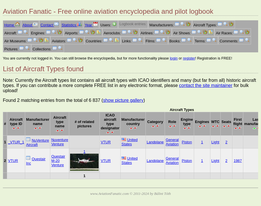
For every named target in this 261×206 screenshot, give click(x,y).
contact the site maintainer (205, 85)
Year (91, 25)
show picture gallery (123, 100)
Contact (50, 25)
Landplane (155, 142)
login (174, 58)
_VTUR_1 (16, 142)
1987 (238, 161)
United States (129, 142)
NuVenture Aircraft (37, 142)
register (189, 58)
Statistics (71, 25)
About (30, 25)
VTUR (106, 142)
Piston (187, 142)
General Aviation (172, 142)
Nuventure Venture (59, 142)
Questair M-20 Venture (58, 160)
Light (215, 142)
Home (12, 25)
